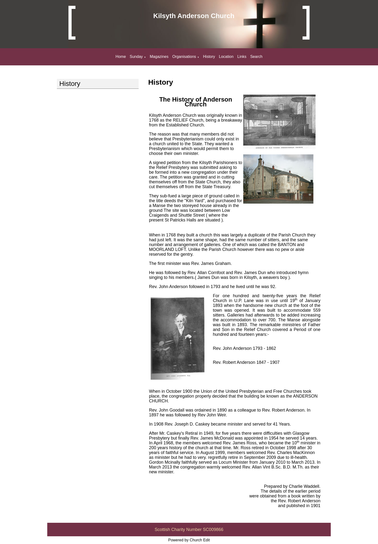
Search (256, 57)
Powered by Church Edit (189, 540)
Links (241, 57)
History (209, 57)
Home (120, 57)
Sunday (136, 57)
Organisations (184, 57)
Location (226, 57)
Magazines (159, 57)
